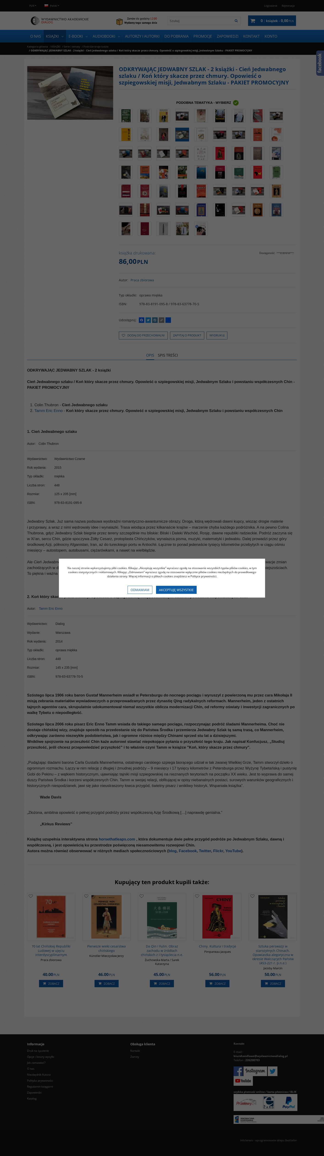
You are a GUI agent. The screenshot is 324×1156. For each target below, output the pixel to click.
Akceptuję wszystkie (176, 590)
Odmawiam (140, 590)
